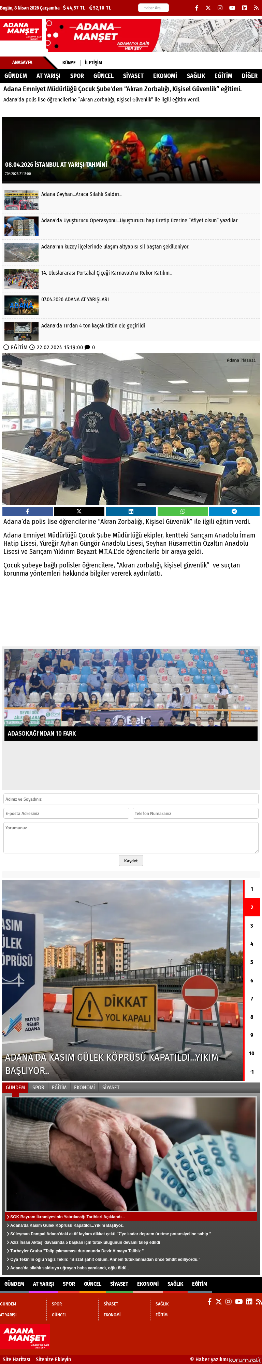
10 (251, 1053)
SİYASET (133, 76)
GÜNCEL (103, 76)
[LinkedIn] (244, 8)
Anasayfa (22, 62)
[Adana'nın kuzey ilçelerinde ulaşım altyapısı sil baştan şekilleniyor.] (131, 252)
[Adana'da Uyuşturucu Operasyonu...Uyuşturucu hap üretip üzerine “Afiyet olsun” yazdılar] (131, 226)
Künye (69, 63)
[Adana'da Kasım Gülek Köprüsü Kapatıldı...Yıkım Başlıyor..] (122, 980)
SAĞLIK (196, 76)
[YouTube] (232, 8)
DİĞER (250, 76)
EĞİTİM (223, 76)
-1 (252, 1072)
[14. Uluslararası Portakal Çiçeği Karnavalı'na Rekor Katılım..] (131, 278)
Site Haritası (16, 1359)
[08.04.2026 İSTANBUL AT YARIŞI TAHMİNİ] (131, 149)
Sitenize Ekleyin (53, 1359)
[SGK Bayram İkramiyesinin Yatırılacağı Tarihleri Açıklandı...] (131, 1184)
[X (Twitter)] (208, 8)
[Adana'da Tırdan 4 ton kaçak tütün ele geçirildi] (131, 331)
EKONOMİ (165, 76)
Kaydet (131, 860)
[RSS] (256, 8)
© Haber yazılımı (226, 1359)
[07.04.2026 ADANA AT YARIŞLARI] (131, 305)
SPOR (77, 76)
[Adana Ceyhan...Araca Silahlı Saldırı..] (131, 200)
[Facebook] (197, 8)
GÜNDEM (15, 76)
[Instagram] (220, 8)
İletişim (93, 63)
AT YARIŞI (48, 76)
